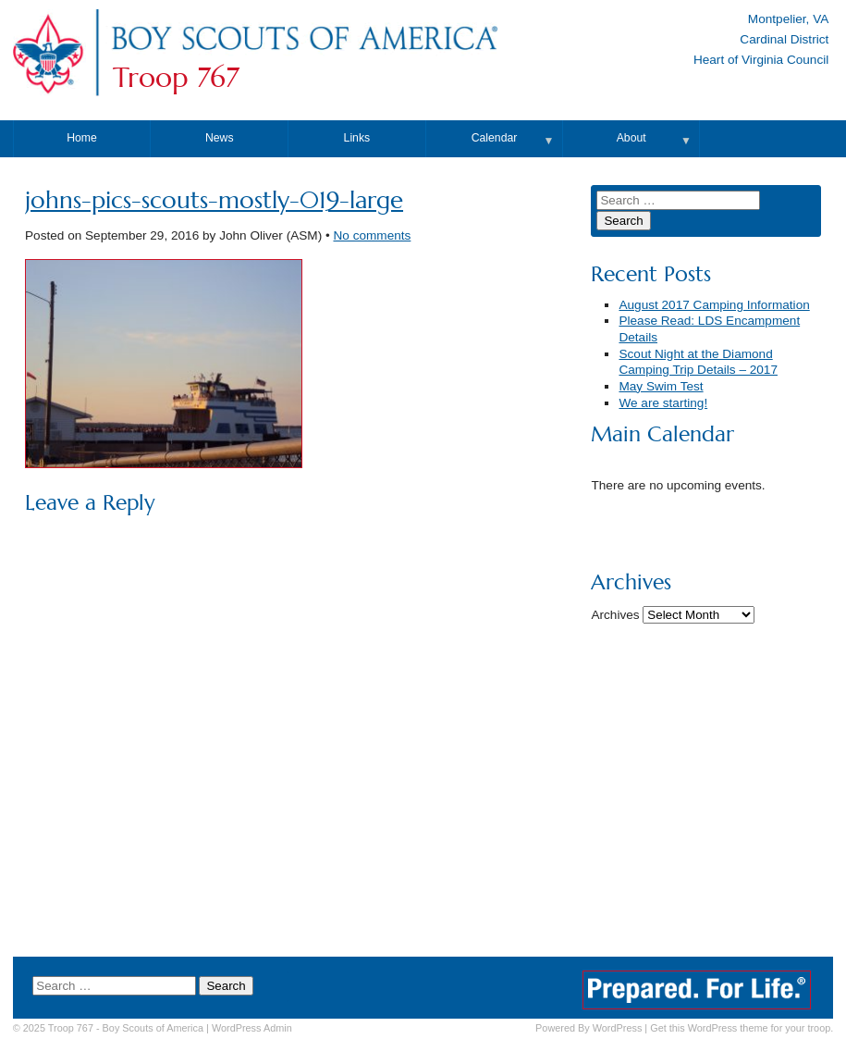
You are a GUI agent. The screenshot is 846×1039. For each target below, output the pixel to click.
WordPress (618, 1027)
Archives (615, 615)
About (631, 137)
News (219, 137)
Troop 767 (176, 77)
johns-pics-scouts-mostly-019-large (214, 200)
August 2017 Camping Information (714, 305)
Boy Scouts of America (153, 1027)
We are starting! (663, 403)
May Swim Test (661, 386)
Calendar (495, 137)
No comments (372, 235)
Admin (252, 1027)
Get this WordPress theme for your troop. (741, 1027)
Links (357, 137)
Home (82, 137)
